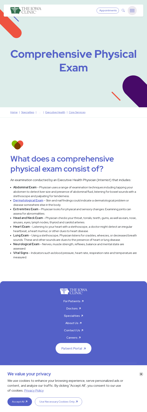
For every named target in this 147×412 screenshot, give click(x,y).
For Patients (71, 301)
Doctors (72, 308)
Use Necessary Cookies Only (56, 401)
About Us (71, 323)
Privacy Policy (34, 390)
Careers (71, 338)
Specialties (72, 316)
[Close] (141, 374)
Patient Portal (71, 348)
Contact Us (72, 330)
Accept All (18, 401)
